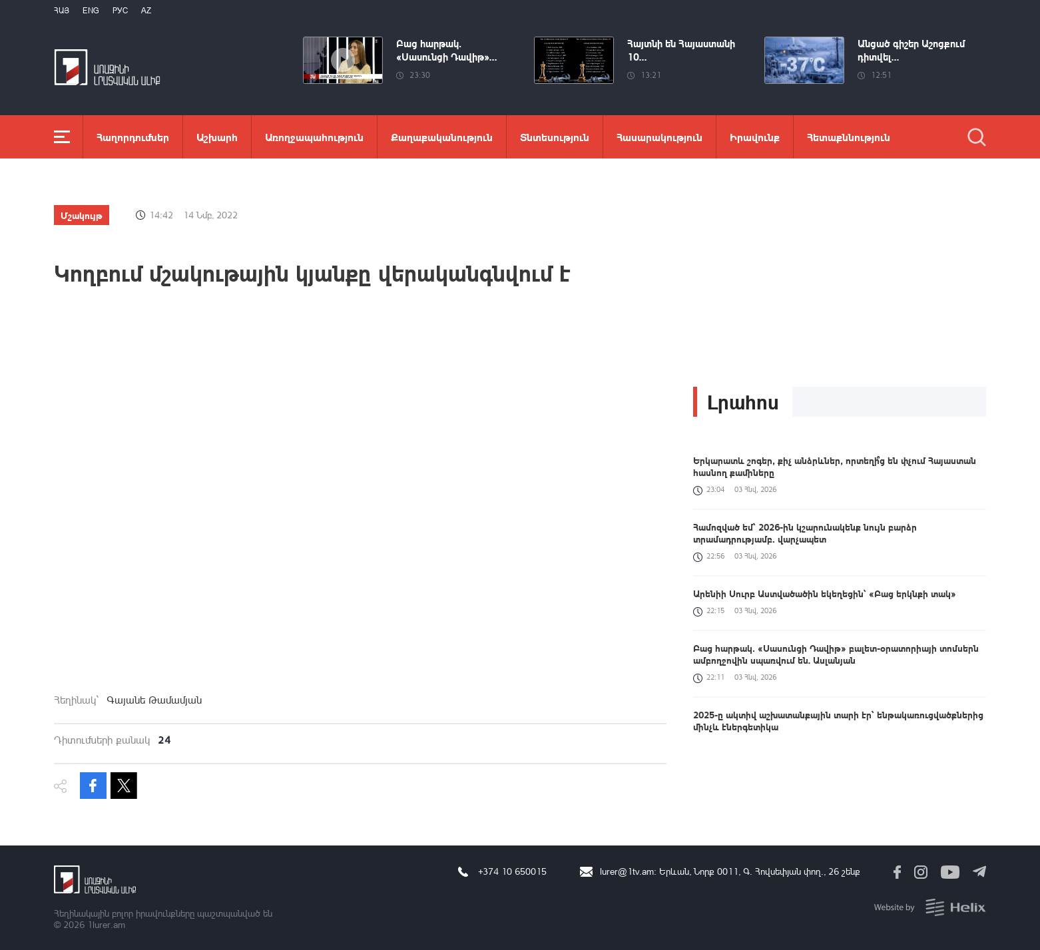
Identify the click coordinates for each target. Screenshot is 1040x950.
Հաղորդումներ (133, 137)
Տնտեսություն (554, 137)
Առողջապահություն (314, 137)
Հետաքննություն (848, 137)
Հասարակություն (659, 137)
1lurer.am (106, 924)
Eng (91, 10)
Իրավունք (755, 137)
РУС (120, 10)
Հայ (61, 10)
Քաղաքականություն (442, 137)
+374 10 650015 (512, 871)
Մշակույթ (82, 215)
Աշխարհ (217, 137)
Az (146, 10)
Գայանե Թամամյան (154, 699)
